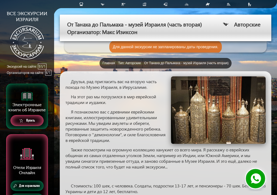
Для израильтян (27, 186)
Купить (27, 120)
